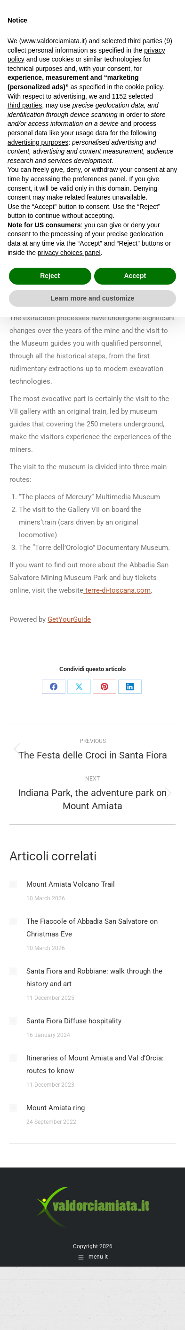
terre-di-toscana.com (117, 590)
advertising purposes (38, 142)
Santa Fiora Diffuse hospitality (73, 1021)
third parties (25, 105)
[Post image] (13, 884)
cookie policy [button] (143, 87)
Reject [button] (50, 275)
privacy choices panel (69, 252)
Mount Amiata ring (55, 1108)
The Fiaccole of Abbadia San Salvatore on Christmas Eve (92, 927)
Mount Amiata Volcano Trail (70, 884)
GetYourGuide (69, 619)
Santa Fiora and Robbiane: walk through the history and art (94, 977)
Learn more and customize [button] (92, 298)
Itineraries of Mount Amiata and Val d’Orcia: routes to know (95, 1064)
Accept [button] (135, 275)
